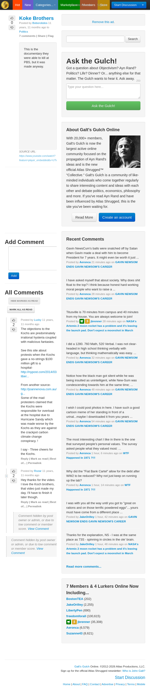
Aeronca (85, 262)
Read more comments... (83, 566)
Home (66, 684)
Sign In (102, 5)
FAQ (85, 684)
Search (133, 39)
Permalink (34, 462)
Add (14, 275)
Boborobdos (39, 22)
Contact (95, 684)
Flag (51, 35)
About (76, 684)
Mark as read (39, 458)
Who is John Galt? (133, 670)
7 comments (27, 35)
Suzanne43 (74, 633)
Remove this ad (103, 22)
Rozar (37, 470)
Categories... (46, 5)
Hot (17, 5)
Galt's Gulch (81, 666)
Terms (131, 684)
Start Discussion (125, 5)
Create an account (117, 217)
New (28, 5)
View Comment (38, 529)
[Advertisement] (31, 196)
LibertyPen (74, 610)
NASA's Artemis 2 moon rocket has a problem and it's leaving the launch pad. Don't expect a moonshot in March (101, 326)
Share (41, 35)
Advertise (107, 684)
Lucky (37, 319)
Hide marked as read (24, 300)
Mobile (141, 684)
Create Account (81, 5)
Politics (23, 31)
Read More (84, 217)
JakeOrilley (86, 516)
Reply (24, 458)
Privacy (120, 684)
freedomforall (76, 616)
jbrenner (96, 321)
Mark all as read (21, 309)
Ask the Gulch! (103, 106)
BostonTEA (74, 599)
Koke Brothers (36, 18)
